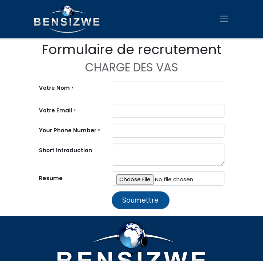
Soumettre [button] (140, 200)
